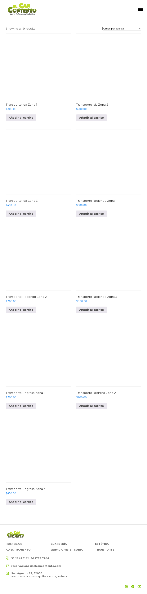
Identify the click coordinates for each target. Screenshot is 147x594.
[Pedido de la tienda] (121, 28)
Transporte (104, 549)
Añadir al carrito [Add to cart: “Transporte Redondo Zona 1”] (91, 213)
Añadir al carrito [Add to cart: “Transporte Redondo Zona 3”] (91, 310)
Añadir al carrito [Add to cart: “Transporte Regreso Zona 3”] (21, 502)
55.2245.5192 (20, 558)
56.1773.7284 (40, 558)
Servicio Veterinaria (67, 549)
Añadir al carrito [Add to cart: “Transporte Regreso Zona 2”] (91, 406)
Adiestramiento (18, 549)
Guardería (59, 543)
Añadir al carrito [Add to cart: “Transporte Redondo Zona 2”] (21, 310)
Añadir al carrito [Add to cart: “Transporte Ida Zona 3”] (21, 213)
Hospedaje (14, 543)
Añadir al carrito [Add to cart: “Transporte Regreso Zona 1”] (21, 406)
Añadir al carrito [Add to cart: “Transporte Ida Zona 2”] (91, 117)
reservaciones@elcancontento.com (36, 566)
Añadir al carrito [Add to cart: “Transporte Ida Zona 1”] (21, 117)
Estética (102, 543)
